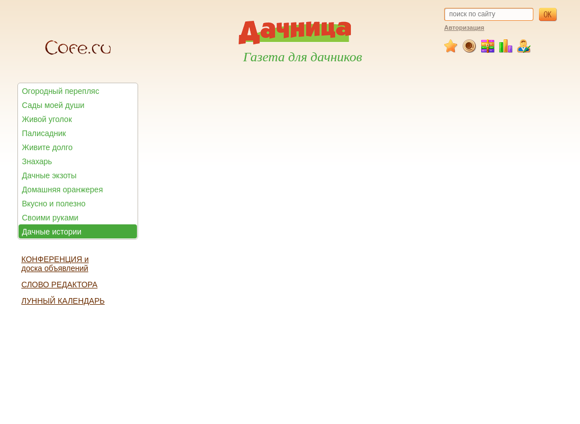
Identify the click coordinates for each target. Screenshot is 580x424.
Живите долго (47, 147)
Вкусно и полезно (53, 203)
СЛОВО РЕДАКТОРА (59, 284)
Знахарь (37, 161)
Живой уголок (47, 119)
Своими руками (50, 217)
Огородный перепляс (60, 91)
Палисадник (44, 133)
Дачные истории (51, 231)
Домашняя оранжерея (62, 189)
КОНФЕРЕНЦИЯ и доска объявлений (55, 264)
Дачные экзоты (49, 175)
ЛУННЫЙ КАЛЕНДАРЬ (62, 300)
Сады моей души (53, 105)
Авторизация (464, 27)
